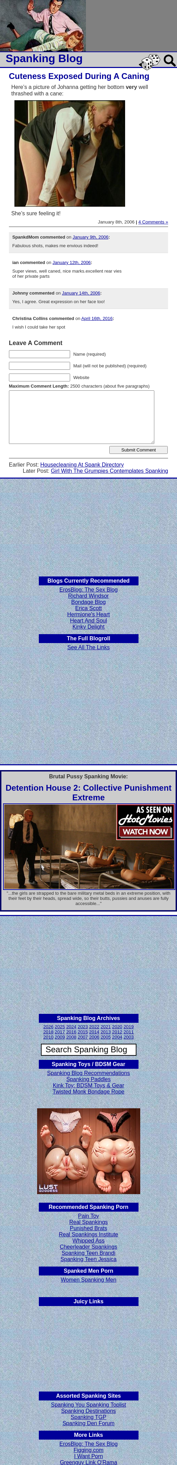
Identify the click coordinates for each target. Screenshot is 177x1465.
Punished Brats (88, 1228)
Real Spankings (88, 1222)
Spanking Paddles (88, 1079)
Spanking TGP (89, 1417)
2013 (106, 1031)
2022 (94, 1026)
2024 (71, 1026)
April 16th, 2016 (97, 318)
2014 (94, 1031)
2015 (83, 1031)
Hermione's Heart (88, 614)
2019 (128, 1026)
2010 (48, 1037)
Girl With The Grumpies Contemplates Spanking (109, 471)
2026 (48, 1026)
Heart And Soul (88, 620)
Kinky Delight (88, 627)
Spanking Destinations (88, 1411)
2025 (60, 1026)
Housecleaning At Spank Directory (82, 465)
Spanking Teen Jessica (88, 1259)
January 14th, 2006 (81, 293)
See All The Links (88, 647)
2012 (117, 1031)
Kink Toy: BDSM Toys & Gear (88, 1085)
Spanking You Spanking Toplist (88, 1405)
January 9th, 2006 (90, 237)
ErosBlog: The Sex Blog (88, 590)
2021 (106, 1026)
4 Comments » (153, 222)
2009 (60, 1037)
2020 (117, 1026)
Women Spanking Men (89, 1280)
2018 (48, 1031)
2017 (60, 1031)
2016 (71, 1031)
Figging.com (88, 1450)
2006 (94, 1037)
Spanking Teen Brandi (88, 1253)
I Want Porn (88, 1456)
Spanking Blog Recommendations (88, 1073)
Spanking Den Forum (88, 1423)
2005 (106, 1037)
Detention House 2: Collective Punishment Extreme (88, 792)
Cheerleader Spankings (88, 1247)
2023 (83, 1026)
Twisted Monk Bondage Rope (88, 1092)
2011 (128, 1031)
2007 (83, 1037)
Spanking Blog (44, 58)
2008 (71, 1037)
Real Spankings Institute (88, 1234)
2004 (117, 1037)
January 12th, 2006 (72, 262)
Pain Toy (88, 1216)
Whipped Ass (88, 1241)
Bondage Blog (88, 602)
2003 (128, 1037)
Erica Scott (88, 608)
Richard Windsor (88, 596)
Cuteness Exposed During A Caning (79, 76)
